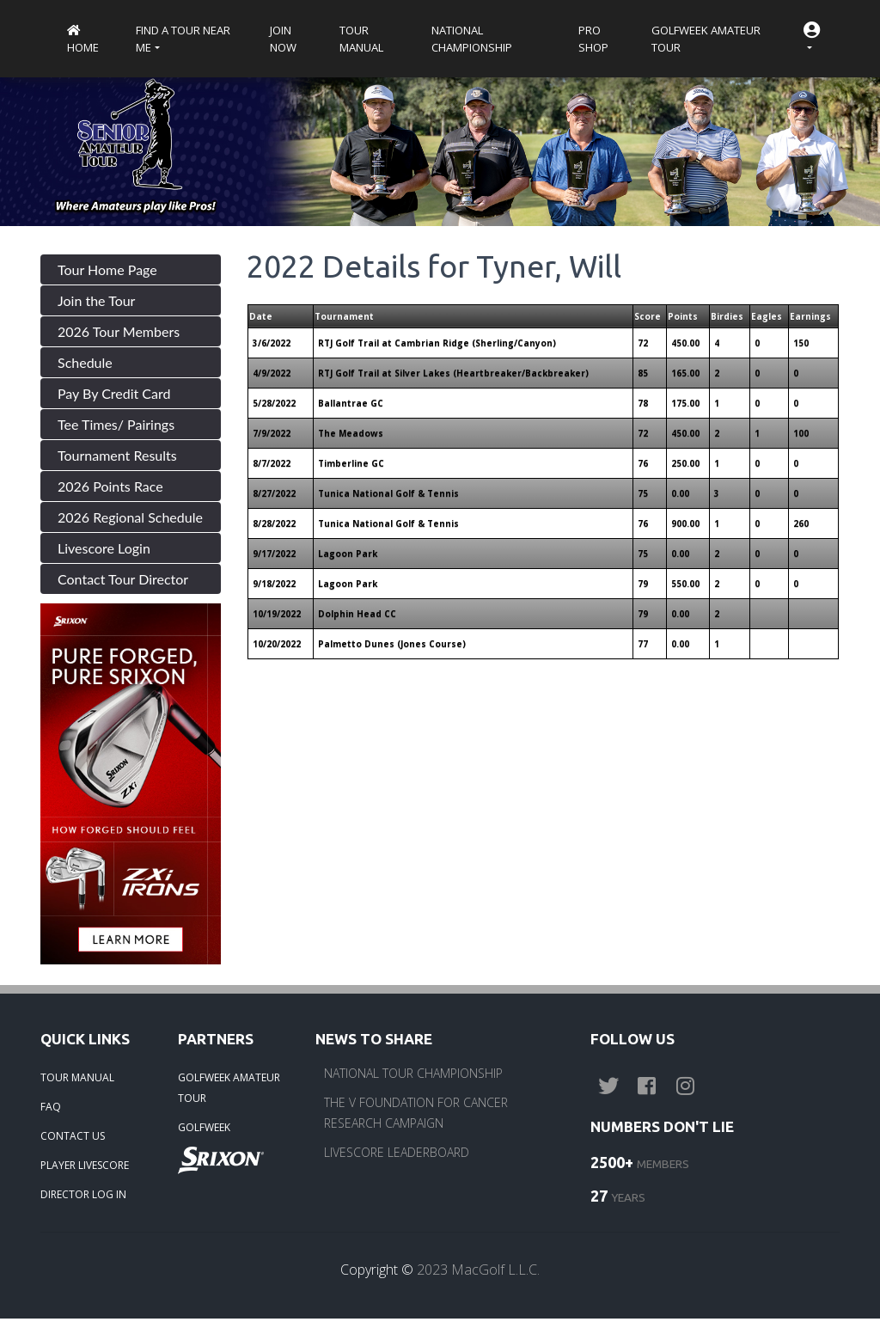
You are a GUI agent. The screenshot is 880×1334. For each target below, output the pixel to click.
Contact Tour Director (123, 579)
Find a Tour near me (183, 38)
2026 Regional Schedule (130, 517)
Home (83, 40)
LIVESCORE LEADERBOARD (396, 1152)
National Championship (471, 38)
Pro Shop (593, 38)
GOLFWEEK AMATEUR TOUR (229, 1087)
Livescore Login (104, 548)
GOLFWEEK (204, 1127)
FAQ (50, 1106)
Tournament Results (117, 455)
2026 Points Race (110, 486)
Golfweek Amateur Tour (706, 38)
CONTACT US (72, 1136)
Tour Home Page (107, 269)
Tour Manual (361, 38)
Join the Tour (96, 300)
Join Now (283, 38)
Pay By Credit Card (114, 393)
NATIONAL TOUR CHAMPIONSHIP (413, 1073)
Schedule (85, 362)
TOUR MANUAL (77, 1077)
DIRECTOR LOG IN (83, 1194)
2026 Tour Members (119, 331)
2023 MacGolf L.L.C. (478, 1269)
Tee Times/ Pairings (116, 424)
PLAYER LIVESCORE (84, 1165)
